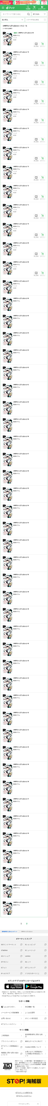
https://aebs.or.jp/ (21, 1071)
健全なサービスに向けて (34, 1041)
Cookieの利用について (33, 1047)
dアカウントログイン (8, 1024)
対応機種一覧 (30, 1007)
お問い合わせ (6, 1018)
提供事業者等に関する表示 (34, 1035)
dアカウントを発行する (24, 1093)
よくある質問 (30, 1012)
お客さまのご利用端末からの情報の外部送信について (34, 1054)
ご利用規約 (5, 1035)
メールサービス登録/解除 (10, 1012)
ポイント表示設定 (31, 1018)
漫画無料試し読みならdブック (9, 931)
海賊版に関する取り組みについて (10, 1054)
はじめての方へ (8, 1007)
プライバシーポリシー (9, 1041)
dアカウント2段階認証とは (10, 1047)
